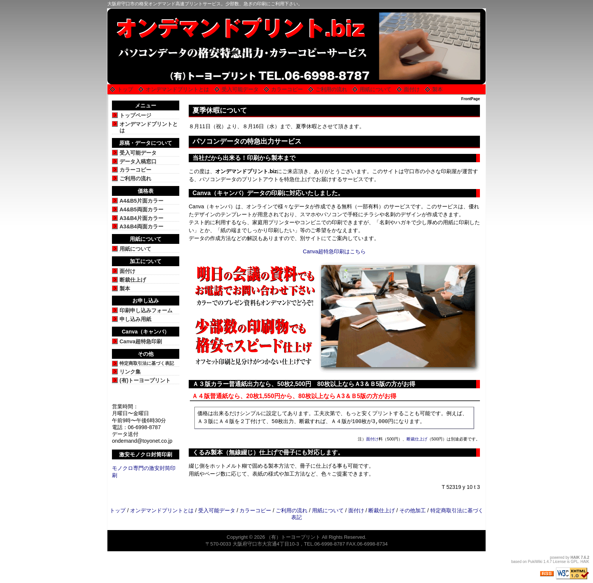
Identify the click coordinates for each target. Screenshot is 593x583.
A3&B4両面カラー (141, 226)
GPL (574, 562)
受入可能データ (240, 89)
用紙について (375, 89)
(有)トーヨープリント (145, 380)
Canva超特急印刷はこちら (334, 251)
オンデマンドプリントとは (177, 89)
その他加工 (412, 510)
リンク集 (130, 372)
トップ (125, 89)
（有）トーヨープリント (293, 537)
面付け (412, 89)
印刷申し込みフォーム (146, 310)
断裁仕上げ (417, 439)
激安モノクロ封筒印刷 (145, 454)
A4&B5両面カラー (141, 209)
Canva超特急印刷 (141, 341)
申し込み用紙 (135, 319)
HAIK (575, 557)
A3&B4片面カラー (141, 218)
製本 (437, 89)
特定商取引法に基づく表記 (147, 363)
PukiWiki (535, 562)
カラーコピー (287, 89)
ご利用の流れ (331, 89)
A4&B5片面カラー (141, 201)
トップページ (135, 115)
